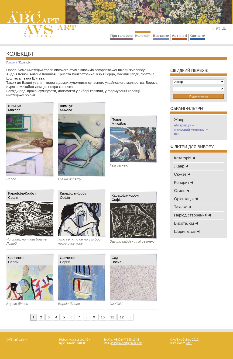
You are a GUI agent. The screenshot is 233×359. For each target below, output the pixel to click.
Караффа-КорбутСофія (22, 195)
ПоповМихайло (119, 121)
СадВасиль (117, 260)
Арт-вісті (179, 37)
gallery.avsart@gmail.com (126, 343)
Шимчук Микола (14, 108)
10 (103, 317)
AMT (189, 343)
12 (122, 317)
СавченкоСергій (16, 260)
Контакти (197, 37)
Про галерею (121, 37)
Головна (11, 62)
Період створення (192, 215)
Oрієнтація (186, 199)
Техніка (182, 207)
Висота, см (186, 223)
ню (178, 134)
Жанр (181, 166)
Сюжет (182, 174)
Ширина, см (186, 231)
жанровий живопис (191, 129)
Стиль (181, 190)
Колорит (183, 182)
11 (112, 317)
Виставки (161, 37)
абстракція (184, 125)
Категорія (184, 158)
